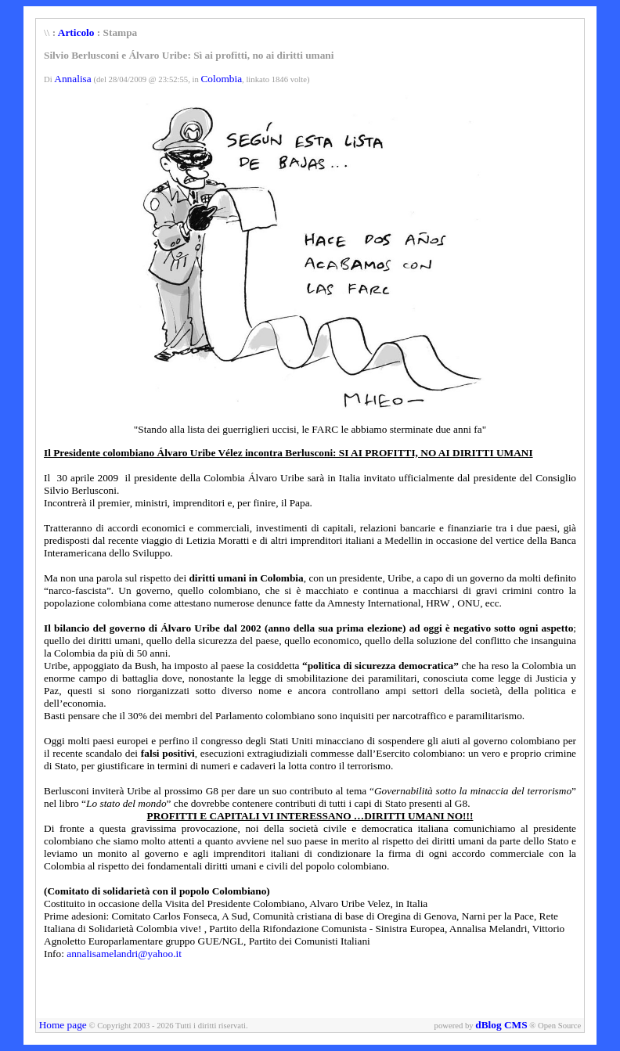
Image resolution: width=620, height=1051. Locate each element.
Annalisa (72, 79)
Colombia (221, 79)
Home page (63, 1025)
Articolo (76, 32)
